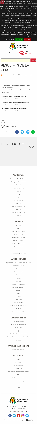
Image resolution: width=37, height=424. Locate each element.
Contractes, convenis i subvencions (18, 337)
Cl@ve (18, 331)
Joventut (18, 290)
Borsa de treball (18, 241)
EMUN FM (18, 309)
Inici (18, 359)
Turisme (18, 296)
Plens (18, 197)
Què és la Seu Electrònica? (18, 325)
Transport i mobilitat (18, 312)
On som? (18, 225)
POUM (18, 194)
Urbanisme (18, 300)
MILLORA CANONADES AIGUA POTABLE (14, 109)
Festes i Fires (18, 235)
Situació (18, 185)
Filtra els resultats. (7, 88)
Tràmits (18, 209)
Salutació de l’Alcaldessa (18, 179)
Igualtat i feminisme (18, 287)
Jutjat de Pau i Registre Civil (18, 306)
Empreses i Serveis (18, 238)
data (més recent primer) (22, 90)
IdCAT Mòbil (18, 328)
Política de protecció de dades (18, 372)
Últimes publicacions (18, 350)
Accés (19, 387)
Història (18, 228)
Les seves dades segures (18, 381)
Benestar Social (18, 266)
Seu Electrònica (19, 322)
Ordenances (18, 200)
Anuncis (18, 203)
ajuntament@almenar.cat (18, 411)
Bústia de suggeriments (18, 253)
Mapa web (18, 362)
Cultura (18, 269)
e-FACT (18, 340)
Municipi (11, 99)
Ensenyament (18, 272)
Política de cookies (18, 378)
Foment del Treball (18, 284)
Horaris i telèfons (18, 188)
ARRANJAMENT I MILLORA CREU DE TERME (15, 103)
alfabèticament (6, 92)
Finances (18, 281)
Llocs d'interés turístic (18, 231)
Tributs (18, 216)
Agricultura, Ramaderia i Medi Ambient (18, 263)
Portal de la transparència (18, 334)
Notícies (17, 99)
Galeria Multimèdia (18, 244)
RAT (18, 375)
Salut (18, 293)
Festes (18, 278)
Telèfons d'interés (18, 247)
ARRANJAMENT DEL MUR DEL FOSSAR (14, 97)
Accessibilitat (18, 365)
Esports (18, 275)
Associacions (18, 303)
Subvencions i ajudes (18, 213)
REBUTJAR (27, 39)
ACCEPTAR (19, 39)
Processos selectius (18, 206)
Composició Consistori (18, 182)
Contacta (18, 191)
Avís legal (18, 369)
